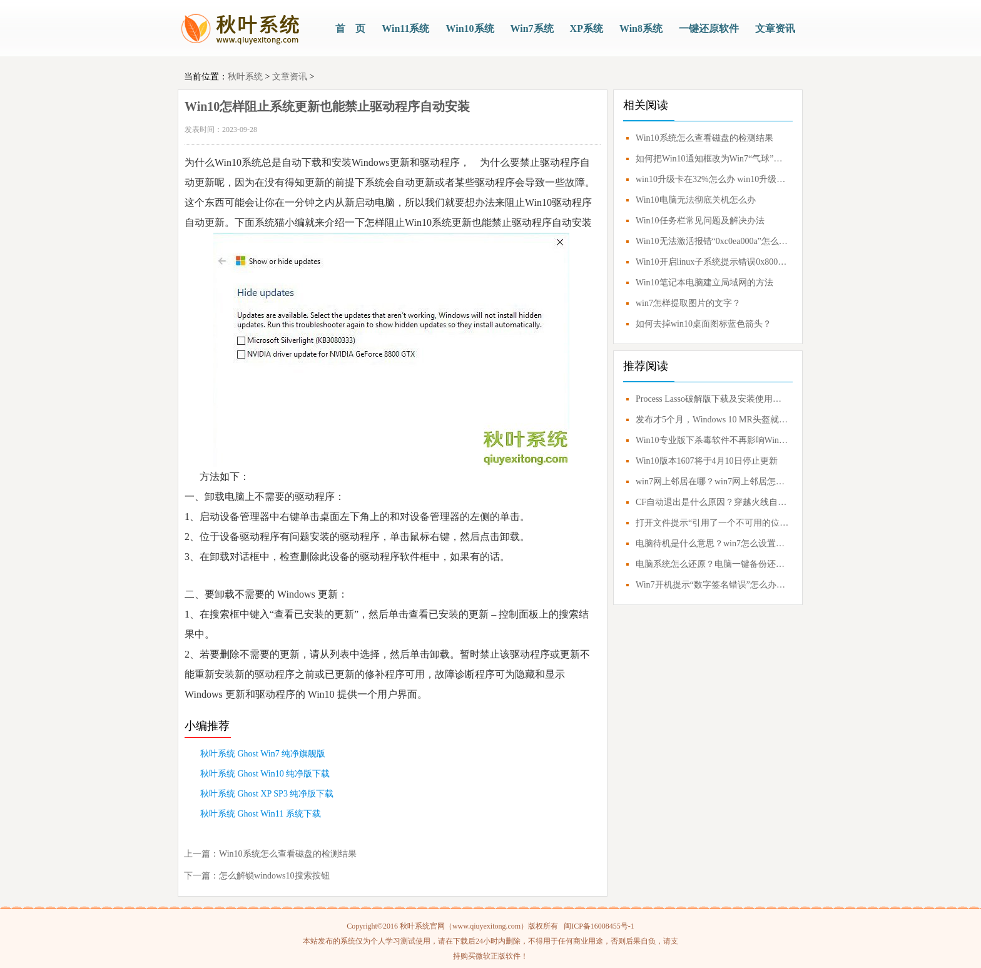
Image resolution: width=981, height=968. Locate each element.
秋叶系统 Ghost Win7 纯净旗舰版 (262, 753)
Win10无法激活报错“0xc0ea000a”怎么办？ (713, 241)
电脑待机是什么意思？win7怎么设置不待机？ (713, 543)
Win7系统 (532, 28)
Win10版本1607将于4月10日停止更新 (707, 461)
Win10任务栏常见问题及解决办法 (700, 220)
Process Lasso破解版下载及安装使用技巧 (713, 399)
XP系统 (586, 28)
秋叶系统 (245, 76)
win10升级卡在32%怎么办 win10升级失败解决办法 (713, 179)
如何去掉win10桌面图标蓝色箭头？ (703, 324)
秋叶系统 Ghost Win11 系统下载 (260, 813)
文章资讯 (775, 28)
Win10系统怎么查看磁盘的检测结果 (288, 853)
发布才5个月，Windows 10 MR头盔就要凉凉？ (713, 419)
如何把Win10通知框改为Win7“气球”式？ (713, 158)
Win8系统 (641, 28)
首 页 (350, 28)
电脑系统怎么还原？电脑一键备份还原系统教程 (713, 564)
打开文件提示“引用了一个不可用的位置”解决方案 (713, 522)
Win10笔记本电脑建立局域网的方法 (704, 282)
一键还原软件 (709, 28)
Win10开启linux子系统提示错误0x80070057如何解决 (713, 262)
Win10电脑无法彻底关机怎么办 (696, 200)
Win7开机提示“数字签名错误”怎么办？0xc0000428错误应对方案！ (713, 584)
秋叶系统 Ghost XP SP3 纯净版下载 (266, 793)
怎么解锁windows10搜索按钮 (274, 875)
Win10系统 (469, 28)
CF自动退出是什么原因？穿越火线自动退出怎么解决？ (713, 502)
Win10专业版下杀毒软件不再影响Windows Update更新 (713, 440)
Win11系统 (405, 28)
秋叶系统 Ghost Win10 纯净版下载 (265, 773)
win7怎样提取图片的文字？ (688, 303)
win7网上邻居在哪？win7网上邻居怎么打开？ (713, 481)
